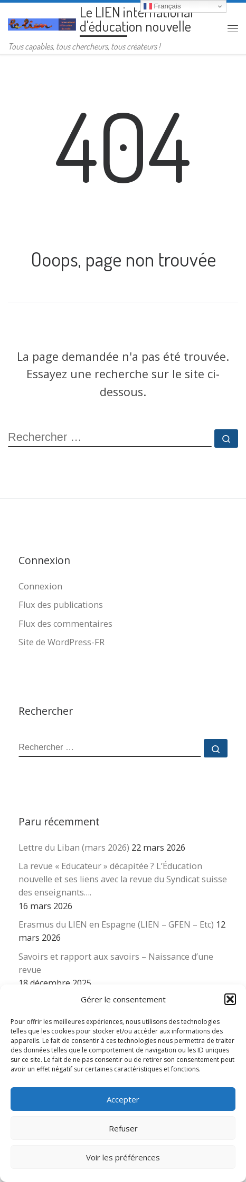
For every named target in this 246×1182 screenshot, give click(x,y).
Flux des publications (60, 604)
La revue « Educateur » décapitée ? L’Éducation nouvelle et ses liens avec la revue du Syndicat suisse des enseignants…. (122, 879)
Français (162, 6)
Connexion (40, 586)
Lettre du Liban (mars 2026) (73, 847)
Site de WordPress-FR (61, 642)
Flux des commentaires (65, 623)
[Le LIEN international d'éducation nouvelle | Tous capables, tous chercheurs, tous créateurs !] (42, 22)
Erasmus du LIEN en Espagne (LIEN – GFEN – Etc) (116, 924)
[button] (230, 999)
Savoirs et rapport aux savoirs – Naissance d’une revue (115, 963)
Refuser (123, 1128)
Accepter (123, 1099)
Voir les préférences (123, 1157)
